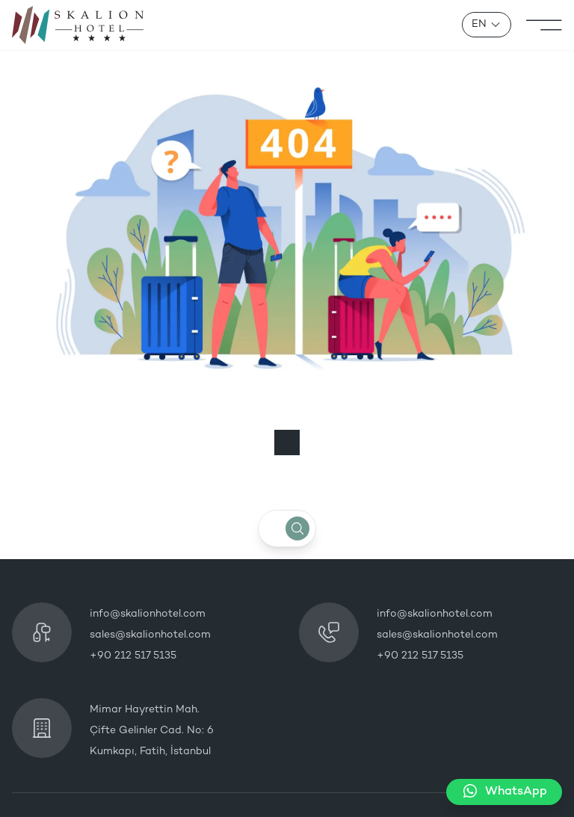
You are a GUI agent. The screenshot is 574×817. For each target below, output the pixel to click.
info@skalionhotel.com (148, 614)
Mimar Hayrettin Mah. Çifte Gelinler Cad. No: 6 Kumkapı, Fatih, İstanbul (152, 730)
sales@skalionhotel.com (150, 635)
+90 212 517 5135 (133, 656)
